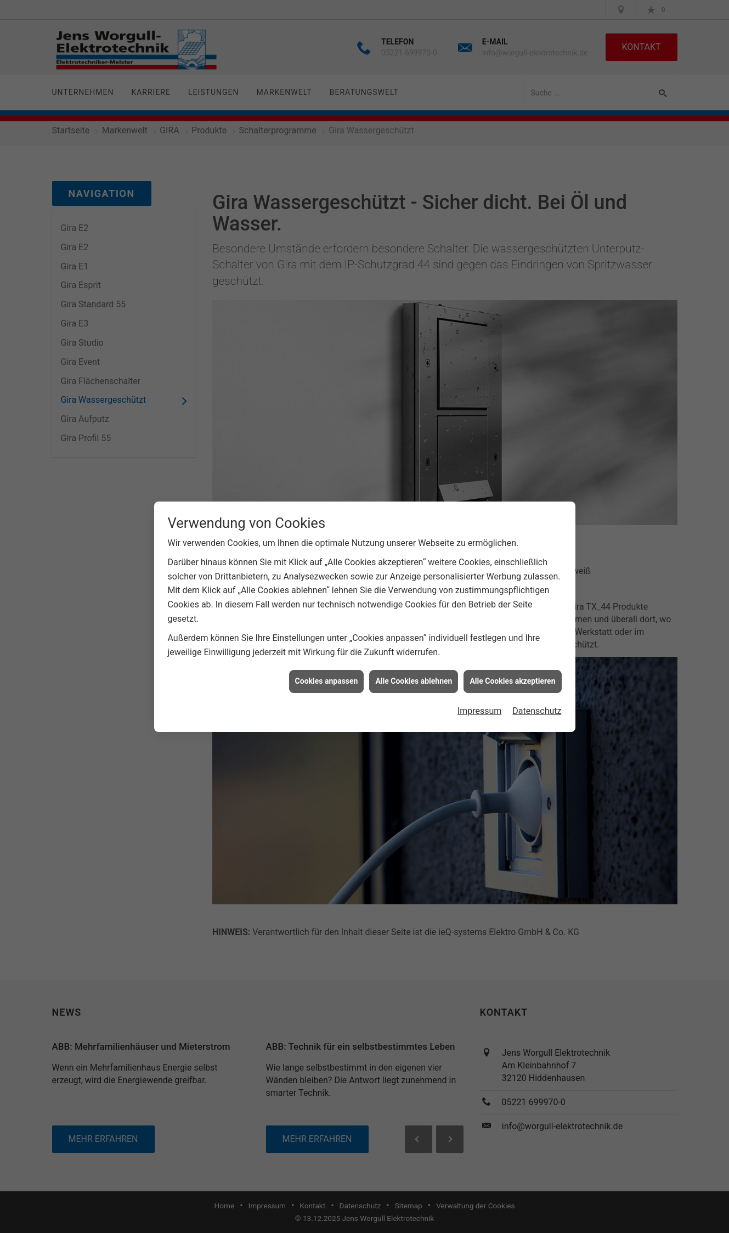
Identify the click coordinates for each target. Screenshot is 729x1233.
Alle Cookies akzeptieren (512, 670)
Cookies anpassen (326, 670)
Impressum (479, 700)
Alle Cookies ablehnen (413, 670)
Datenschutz (536, 700)
